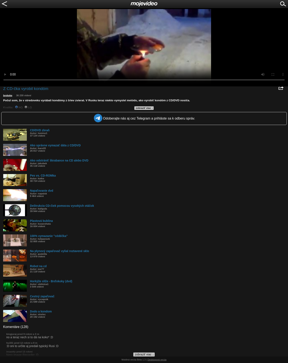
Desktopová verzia (157, 359)
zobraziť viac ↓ (144, 108)
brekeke (7, 95)
